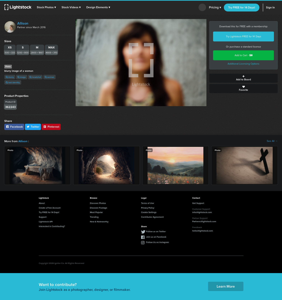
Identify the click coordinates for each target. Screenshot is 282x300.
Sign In (270, 7)
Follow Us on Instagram (157, 242)
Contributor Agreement (152, 216)
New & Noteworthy (99, 221)
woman (49, 77)
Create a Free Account (49, 207)
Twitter (33, 127)
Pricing (215, 7)
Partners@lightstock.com (204, 221)
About (42, 202)
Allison (22, 23)
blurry (10, 77)
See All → (272, 141)
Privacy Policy (147, 207)
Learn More (226, 286)
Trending (94, 216)
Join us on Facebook (156, 236)
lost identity (13, 82)
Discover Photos (98, 202)
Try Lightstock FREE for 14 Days (243, 36)
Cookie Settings (149, 212)
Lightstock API (46, 221)
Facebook (14, 127)
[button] (46, 7)
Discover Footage (98, 207)
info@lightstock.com (202, 212)
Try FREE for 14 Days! (241, 7)
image (21, 77)
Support (42, 216)
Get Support (198, 202)
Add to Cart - (244, 55)
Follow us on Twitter (156, 231)
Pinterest (51, 127)
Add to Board (243, 78)
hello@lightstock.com (202, 230)
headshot (35, 77)
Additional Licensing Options (243, 64)
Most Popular (96, 212)
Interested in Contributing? (52, 226)
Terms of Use (147, 202)
